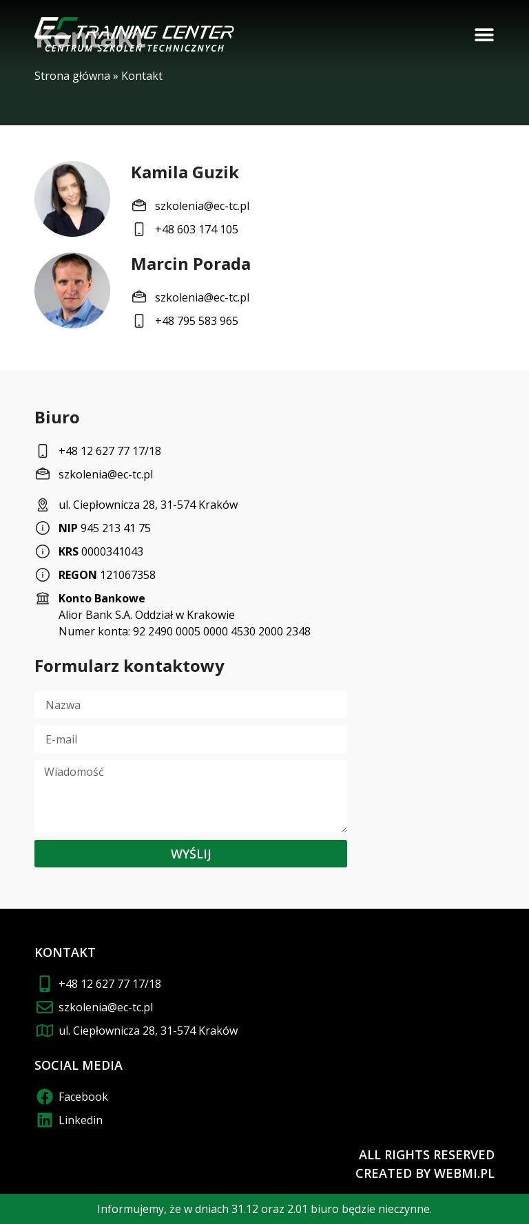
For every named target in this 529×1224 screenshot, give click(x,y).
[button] (484, 34)
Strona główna (72, 75)
